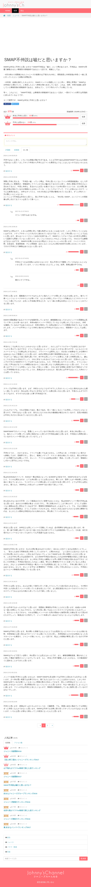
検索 (83, 858)
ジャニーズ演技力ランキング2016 (17, 819)
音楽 (8, 852)
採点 (22, 11)
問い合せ (50, 882)
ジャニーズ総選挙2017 (12, 777)
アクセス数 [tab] (18, 743)
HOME (7, 11)
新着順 (16, 150)
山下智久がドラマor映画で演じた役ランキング (22, 768)
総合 (8, 837)
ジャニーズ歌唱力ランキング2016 (17, 802)
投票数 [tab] (7, 743)
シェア (7, 104)
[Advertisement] (45, 36)
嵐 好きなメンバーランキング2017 (17, 827)
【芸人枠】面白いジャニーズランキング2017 (21, 760)
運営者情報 (41, 882)
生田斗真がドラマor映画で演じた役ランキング (22, 810)
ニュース (16, 15)
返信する (8, 171)
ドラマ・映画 (12, 847)
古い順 (25, 150)
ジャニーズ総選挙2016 (12, 751)
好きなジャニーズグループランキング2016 (20, 793)
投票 (16, 10)
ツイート (15, 104)
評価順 (7, 150)
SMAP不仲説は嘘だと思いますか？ (17, 785)
